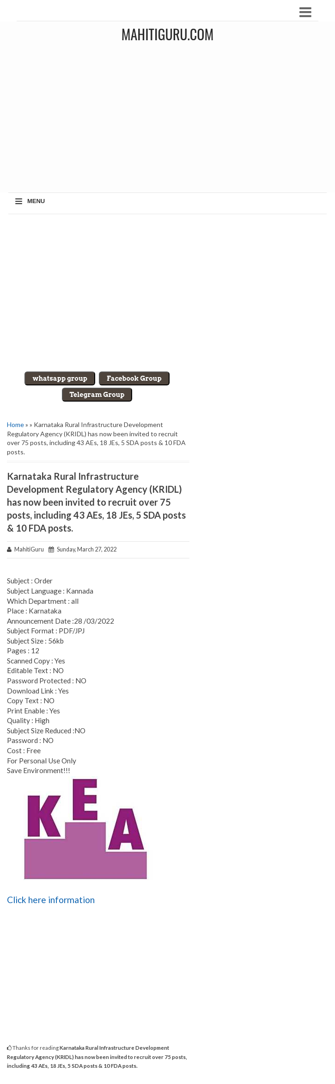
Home (15, 424)
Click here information (51, 899)
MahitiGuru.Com (167, 34)
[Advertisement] (167, 293)
